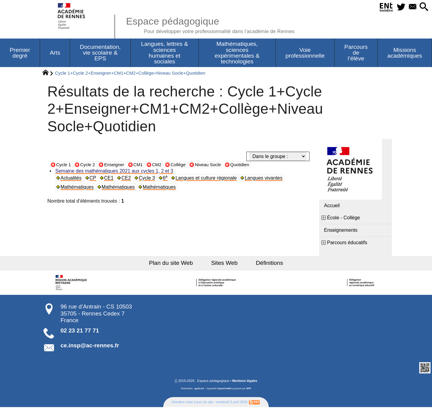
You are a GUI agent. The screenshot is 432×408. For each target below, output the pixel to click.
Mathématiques (77, 187)
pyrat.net (198, 389)
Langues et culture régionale (207, 178)
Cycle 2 (90, 165)
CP (93, 178)
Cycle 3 (148, 178)
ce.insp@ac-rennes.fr (90, 346)
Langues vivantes (265, 178)
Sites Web (224, 263)
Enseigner (118, 165)
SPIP (249, 389)
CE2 (127, 178)
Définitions (264, 263)
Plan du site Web (176, 263)
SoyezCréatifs (225, 389)
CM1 (143, 165)
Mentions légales (244, 381)
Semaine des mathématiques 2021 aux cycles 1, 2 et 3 (115, 171)
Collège (185, 165)
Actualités (71, 178)
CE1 (109, 178)
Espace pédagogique (218, 24)
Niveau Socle (217, 165)
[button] (423, 7)
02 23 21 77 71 (80, 331)
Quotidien (251, 165)
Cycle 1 (64, 165)
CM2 (162, 165)
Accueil (332, 206)
